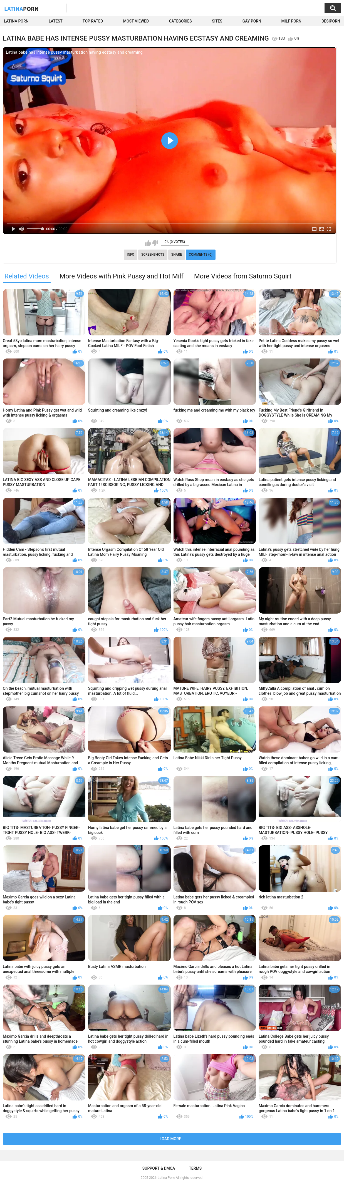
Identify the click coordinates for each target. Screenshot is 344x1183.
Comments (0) (200, 254)
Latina (21, 9)
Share (176, 254)
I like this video (148, 243)
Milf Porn (291, 21)
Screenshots (152, 254)
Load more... (172, 1139)
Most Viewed (136, 21)
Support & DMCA (158, 1168)
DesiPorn (330, 21)
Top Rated (93, 21)
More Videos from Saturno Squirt (243, 276)
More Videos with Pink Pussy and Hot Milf (122, 276)
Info (130, 254)
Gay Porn (251, 21)
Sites (217, 21)
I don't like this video (155, 243)
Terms (195, 1168)
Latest (56, 21)
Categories (180, 21)
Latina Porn (16, 21)
